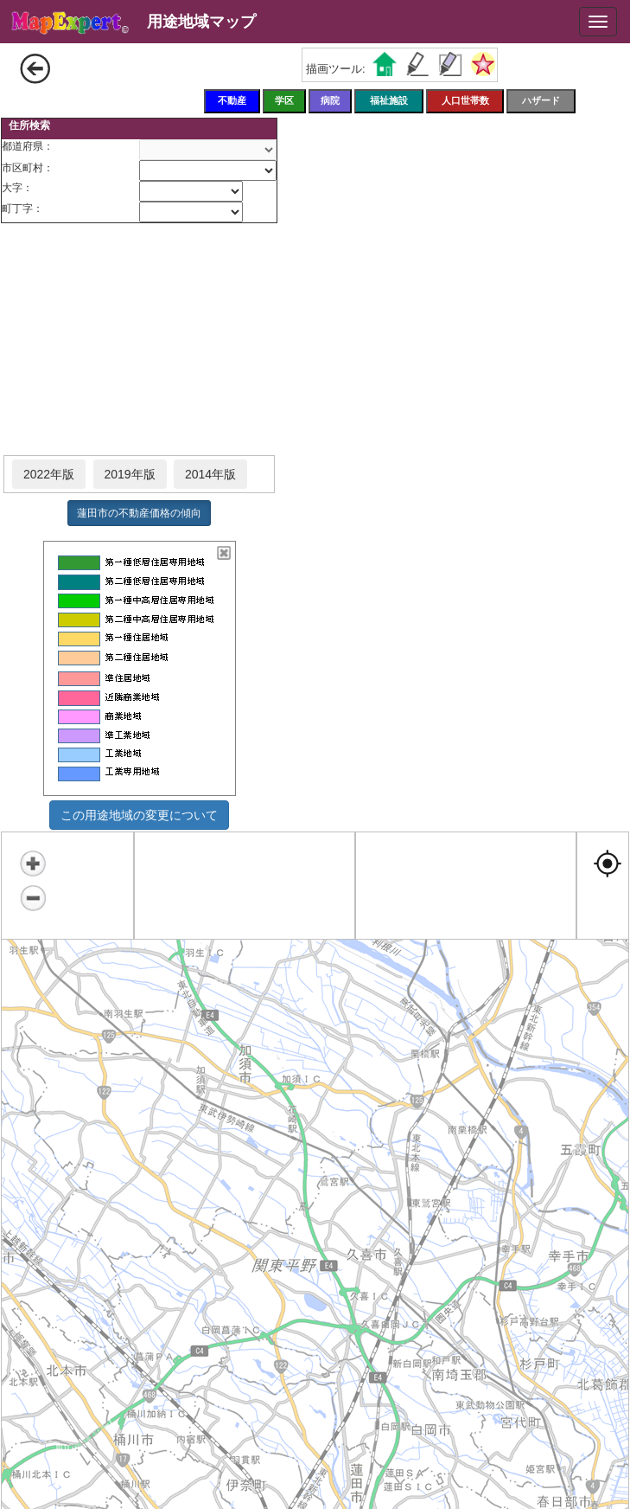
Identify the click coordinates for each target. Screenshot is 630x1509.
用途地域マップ (201, 21)
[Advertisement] (139, 340)
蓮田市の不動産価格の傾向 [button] (139, 513)
